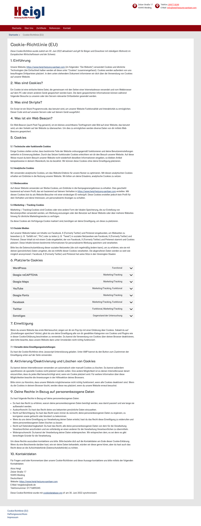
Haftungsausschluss (17, 514)
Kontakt (67, 28)
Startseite (16, 28)
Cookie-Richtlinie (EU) (17, 511)
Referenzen (54, 28)
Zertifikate (41, 28)
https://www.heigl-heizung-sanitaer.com (46, 67)
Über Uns (29, 28)
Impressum (12, 517)
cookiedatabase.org (52, 493)
